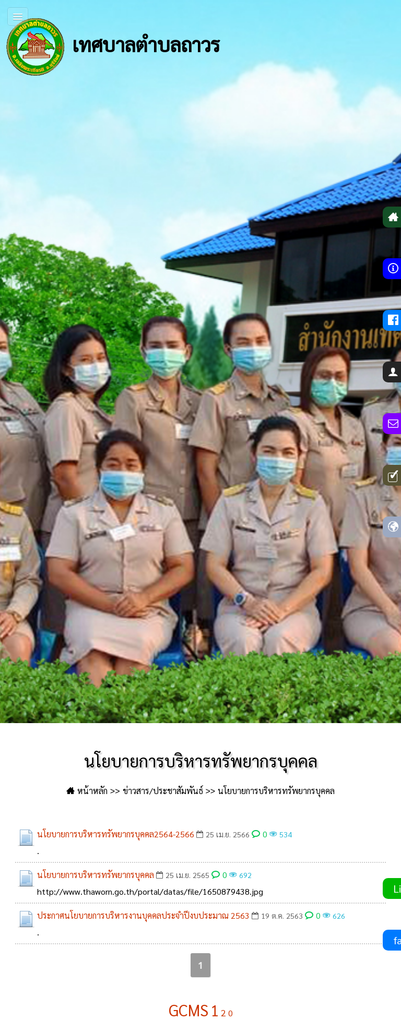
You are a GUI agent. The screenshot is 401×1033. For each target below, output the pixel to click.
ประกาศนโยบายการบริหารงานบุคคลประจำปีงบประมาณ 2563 (143, 915)
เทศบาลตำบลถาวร (112, 47)
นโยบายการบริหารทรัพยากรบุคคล (95, 874)
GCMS (188, 1010)
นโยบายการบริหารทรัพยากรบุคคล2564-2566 (115, 833)
